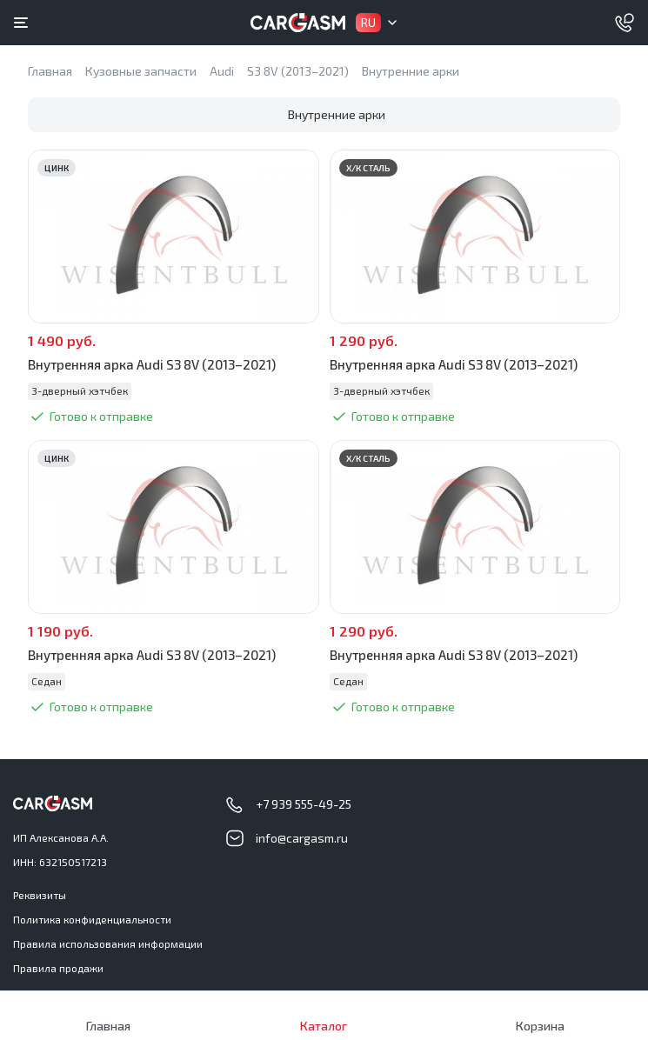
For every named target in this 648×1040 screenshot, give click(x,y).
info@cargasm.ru (302, 837)
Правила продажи (58, 968)
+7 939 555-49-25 (303, 804)
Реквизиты (39, 895)
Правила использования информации (108, 943)
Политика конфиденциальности (92, 919)
